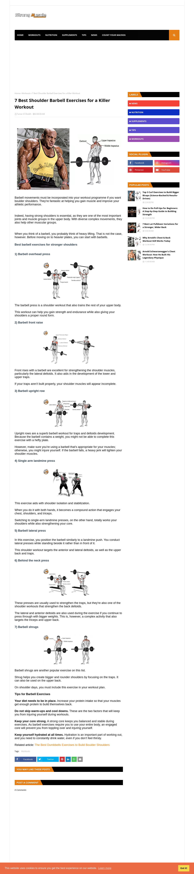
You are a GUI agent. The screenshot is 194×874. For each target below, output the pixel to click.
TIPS (84, 35)
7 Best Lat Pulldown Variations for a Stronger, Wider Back (160, 225)
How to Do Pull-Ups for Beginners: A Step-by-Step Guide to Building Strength (160, 211)
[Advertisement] (97, 64)
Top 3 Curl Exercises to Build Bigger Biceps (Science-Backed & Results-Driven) (161, 195)
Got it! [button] (183, 868)
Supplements (69, 35)
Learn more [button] (104, 868)
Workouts (34, 35)
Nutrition (51, 35)
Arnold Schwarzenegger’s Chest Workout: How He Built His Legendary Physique (159, 254)
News (94, 35)
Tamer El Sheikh (24, 114)
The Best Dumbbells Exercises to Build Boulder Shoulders (72, 745)
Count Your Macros (114, 35)
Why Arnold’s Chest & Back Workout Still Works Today (157, 239)
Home (20, 35)
